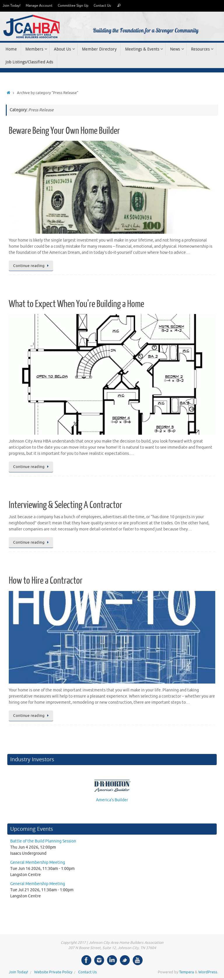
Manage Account (39, 6)
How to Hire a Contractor (46, 580)
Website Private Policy (53, 972)
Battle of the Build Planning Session (43, 841)
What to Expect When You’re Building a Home (76, 304)
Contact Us (102, 6)
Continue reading (32, 265)
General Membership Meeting (37, 862)
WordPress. (208, 972)
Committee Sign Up (73, 6)
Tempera (186, 972)
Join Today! (11, 6)
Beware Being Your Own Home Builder (64, 131)
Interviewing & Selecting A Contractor (65, 505)
